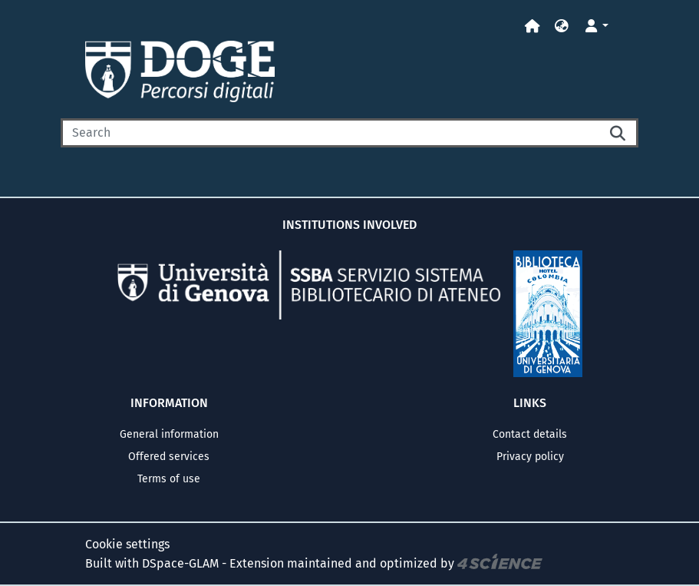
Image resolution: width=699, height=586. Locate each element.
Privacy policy (530, 456)
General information (169, 434)
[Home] (532, 26)
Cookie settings (127, 544)
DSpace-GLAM (180, 562)
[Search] (330, 132)
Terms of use (168, 478)
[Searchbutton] (618, 132)
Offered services (168, 456)
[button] (561, 26)
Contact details (530, 434)
